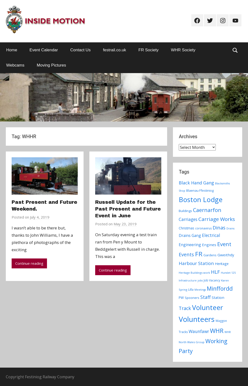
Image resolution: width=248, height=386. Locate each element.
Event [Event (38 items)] (224, 244)
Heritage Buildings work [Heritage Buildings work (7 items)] (194, 272)
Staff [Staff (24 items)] (205, 297)
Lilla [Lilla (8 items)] (191, 290)
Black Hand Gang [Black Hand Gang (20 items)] (196, 183)
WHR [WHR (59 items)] (217, 330)
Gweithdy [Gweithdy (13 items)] (225, 254)
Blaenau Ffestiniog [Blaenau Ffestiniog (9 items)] (200, 190)
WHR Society (183, 50)
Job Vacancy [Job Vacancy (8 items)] (212, 280)
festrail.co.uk (114, 50)
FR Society (149, 50)
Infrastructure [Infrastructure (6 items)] (188, 280)
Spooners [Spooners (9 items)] (192, 297)
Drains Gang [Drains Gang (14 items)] (190, 235)
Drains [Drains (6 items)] (230, 228)
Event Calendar (44, 50)
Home (11, 50)
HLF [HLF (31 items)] (215, 271)
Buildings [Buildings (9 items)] (185, 211)
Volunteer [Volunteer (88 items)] (207, 307)
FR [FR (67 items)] (198, 254)
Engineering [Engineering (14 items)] (190, 244)
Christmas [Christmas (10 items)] (186, 228)
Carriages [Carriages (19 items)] (188, 219)
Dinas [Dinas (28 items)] (219, 227)
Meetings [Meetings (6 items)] (200, 289)
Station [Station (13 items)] (218, 297)
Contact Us (80, 50)
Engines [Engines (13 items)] (209, 244)
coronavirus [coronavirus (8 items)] (203, 228)
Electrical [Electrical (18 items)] (211, 235)
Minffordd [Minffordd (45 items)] (220, 288)
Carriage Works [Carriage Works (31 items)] (216, 219)
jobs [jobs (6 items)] (200, 280)
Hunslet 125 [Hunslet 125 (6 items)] (228, 272)
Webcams (15, 65)
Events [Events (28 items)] (186, 254)
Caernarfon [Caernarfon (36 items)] (207, 209)
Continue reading (29, 263)
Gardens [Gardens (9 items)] (210, 255)
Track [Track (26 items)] (185, 308)
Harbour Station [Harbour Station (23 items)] (196, 263)
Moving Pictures (51, 65)
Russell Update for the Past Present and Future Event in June (128, 208)
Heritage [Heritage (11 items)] (222, 263)
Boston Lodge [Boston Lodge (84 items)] (201, 199)
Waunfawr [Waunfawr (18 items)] (199, 331)
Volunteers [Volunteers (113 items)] (197, 319)
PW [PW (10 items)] (181, 297)
